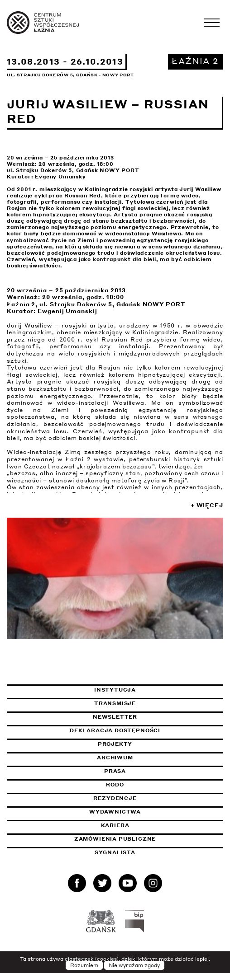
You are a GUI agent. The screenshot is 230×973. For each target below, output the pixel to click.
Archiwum (115, 757)
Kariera (115, 825)
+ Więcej (207, 505)
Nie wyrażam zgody (134, 965)
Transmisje (157, 703)
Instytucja (115, 690)
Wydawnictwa (115, 812)
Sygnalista (115, 852)
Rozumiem (84, 965)
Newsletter (115, 717)
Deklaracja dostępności (115, 730)
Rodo (115, 784)
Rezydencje (114, 798)
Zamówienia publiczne (137, 839)
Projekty (115, 744)
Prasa (115, 771)
